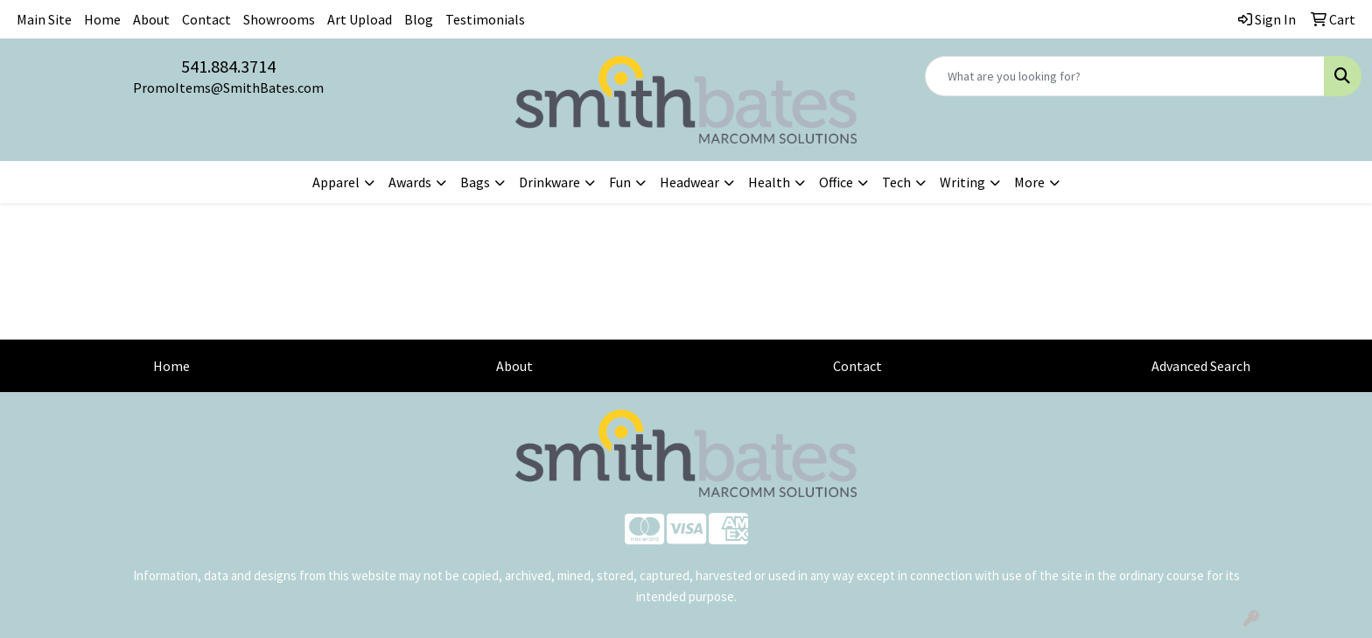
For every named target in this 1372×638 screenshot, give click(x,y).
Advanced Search (1201, 366)
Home (102, 19)
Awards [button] (409, 182)
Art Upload (359, 19)
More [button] (1029, 182)
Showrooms (279, 19)
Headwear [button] (689, 182)
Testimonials (485, 19)
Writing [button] (962, 182)
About (151, 19)
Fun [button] (620, 182)
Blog (418, 19)
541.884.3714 (228, 66)
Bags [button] (475, 182)
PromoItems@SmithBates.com (228, 87)
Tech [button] (896, 182)
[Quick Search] (1125, 76)
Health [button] (769, 182)
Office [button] (836, 182)
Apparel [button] (336, 182)
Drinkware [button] (549, 182)
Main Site (44, 19)
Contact (206, 19)
